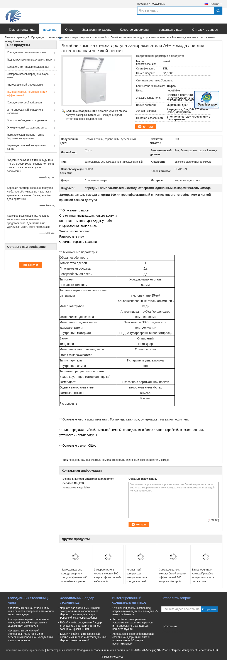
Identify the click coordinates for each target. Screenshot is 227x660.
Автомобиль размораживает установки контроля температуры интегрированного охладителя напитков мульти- (132, 624)
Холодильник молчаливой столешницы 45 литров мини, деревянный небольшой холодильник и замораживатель (30, 635)
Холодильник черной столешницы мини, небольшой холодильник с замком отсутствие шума (28, 622)
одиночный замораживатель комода (147, 459)
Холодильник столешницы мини (26, 52)
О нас (69, 29)
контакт (147, 126)
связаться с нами (171, 29)
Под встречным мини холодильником (29, 59)
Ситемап (170, 626)
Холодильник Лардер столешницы (28, 66)
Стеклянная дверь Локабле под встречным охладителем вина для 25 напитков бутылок (135, 611)
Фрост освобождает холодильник (27, 120)
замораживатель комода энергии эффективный (78, 37)
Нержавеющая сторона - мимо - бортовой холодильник (26, 136)
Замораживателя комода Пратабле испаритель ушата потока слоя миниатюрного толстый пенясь (206, 579)
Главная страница (22, 29)
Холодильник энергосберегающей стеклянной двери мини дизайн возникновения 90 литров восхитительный (133, 638)
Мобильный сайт (173, 631)
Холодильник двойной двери (24, 102)
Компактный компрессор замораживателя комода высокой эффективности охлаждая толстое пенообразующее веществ (138, 583)
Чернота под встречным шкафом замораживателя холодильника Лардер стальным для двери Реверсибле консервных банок (80, 612)
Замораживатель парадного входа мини (28, 76)
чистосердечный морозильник (25, 84)
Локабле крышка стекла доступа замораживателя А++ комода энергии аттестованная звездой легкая (96, 115)
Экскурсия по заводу (96, 29)
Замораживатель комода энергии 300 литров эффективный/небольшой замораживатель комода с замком (107, 579)
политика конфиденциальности (25, 650)
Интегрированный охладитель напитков (25, 111)
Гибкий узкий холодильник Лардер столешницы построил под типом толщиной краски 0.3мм (81, 626)
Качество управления (135, 29)
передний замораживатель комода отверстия (96, 459)
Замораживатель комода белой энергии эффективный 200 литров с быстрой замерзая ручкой (172, 577)
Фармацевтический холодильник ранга (26, 147)
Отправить (209, 609)
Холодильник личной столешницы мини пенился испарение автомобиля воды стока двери (31, 611)
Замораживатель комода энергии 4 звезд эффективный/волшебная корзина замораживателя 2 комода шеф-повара (74, 579)
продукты (50, 29)
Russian (216, 3)
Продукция (37, 37)
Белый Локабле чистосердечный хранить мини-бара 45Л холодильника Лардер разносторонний (83, 637)
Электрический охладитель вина (27, 127)
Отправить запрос (205, 29)
